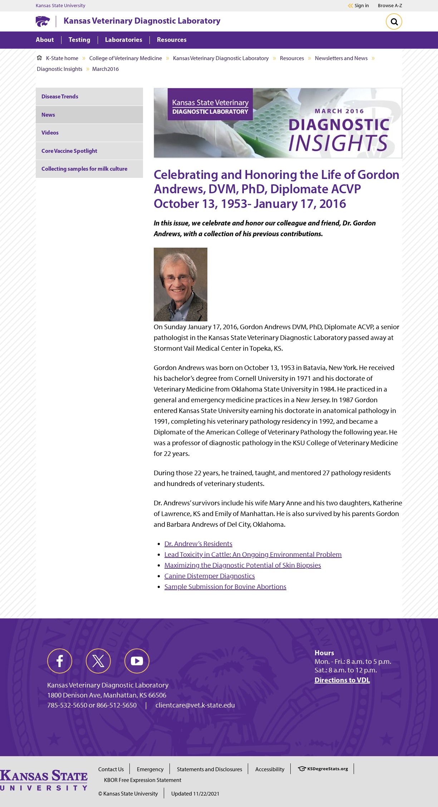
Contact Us (111, 769)
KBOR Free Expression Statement (142, 780)
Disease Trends (59, 96)
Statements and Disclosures (209, 769)
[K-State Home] (43, 21)
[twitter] (98, 661)
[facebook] (59, 661)
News (48, 114)
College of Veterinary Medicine (125, 58)
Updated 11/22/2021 (195, 793)
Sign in (362, 6)
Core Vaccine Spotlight (69, 150)
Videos (50, 132)
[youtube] (136, 661)
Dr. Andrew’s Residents (198, 543)
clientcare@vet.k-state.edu (195, 705)
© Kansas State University (128, 793)
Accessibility (270, 769)
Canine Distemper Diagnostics (209, 576)
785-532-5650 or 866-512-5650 (92, 705)
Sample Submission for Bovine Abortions (225, 586)
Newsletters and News (341, 58)
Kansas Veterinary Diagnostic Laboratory (142, 20)
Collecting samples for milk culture (84, 168)
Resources (292, 58)
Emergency (150, 769)
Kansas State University (60, 6)
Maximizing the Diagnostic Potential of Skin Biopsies (242, 565)
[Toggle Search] (394, 21)
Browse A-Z (390, 6)
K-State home (57, 58)
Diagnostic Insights (59, 68)
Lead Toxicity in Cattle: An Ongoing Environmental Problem (253, 554)
